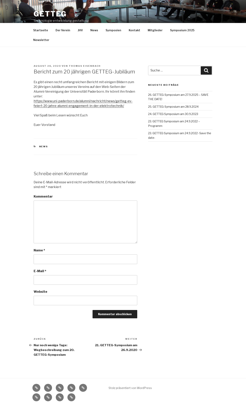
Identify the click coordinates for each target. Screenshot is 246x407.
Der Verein (63, 30)
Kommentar (43, 196)
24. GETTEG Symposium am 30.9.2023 (173, 114)
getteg (50, 14)
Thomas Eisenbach (85, 66)
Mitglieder (155, 30)
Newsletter (41, 40)
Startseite (40, 30)
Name (39, 250)
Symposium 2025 (182, 30)
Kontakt (134, 30)
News (94, 30)
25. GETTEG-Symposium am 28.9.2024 (173, 106)
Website (40, 292)
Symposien (113, 30)
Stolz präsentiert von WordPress (130, 388)
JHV (80, 30)
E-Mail (40, 271)
